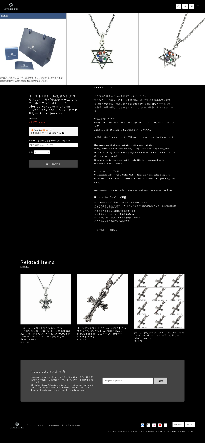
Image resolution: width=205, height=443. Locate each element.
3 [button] (98, 87)
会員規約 (76, 425)
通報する (114, 230)
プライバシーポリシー (35, 425)
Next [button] (200, 48)
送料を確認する (127, 214)
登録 (160, 380)
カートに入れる (53, 164)
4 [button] (100, 87)
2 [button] (96, 87)
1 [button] (94, 87)
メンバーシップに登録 (107, 202)
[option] (102, 49)
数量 (31, 152)
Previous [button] (4, 48)
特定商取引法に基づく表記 (60, 425)
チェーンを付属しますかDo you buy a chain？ (52, 141)
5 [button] (102, 87)
